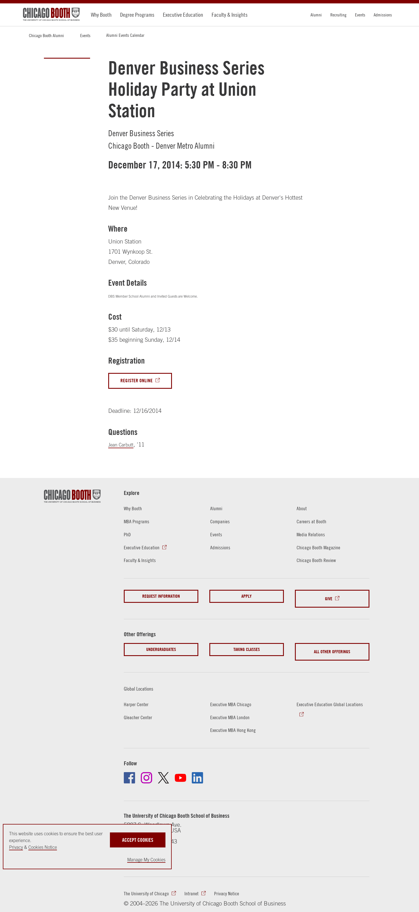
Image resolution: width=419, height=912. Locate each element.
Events (360, 14)
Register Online (138, 381)
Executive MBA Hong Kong (235, 722)
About (302, 510)
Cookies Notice (42, 847)
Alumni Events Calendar (125, 35)
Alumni (316, 14)
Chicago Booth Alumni (46, 35)
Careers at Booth (313, 523)
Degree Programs (137, 14)
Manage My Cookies (146, 859)
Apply (246, 598)
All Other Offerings (332, 647)
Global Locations (143, 681)
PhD (128, 536)
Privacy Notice (236, 888)
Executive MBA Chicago (233, 696)
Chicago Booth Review (319, 562)
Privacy (16, 847)
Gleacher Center (140, 709)
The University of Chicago (149, 888)
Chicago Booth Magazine (321, 549)
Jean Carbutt (123, 446)
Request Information (161, 598)
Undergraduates (161, 647)
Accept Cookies (137, 838)
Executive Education (183, 14)
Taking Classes (246, 647)
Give (328, 598)
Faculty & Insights (230, 14)
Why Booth (101, 14)
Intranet (198, 888)
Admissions (383, 14)
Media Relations (312, 536)
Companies (221, 523)
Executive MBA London (232, 709)
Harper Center (138, 696)
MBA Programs (138, 523)
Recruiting (338, 14)
